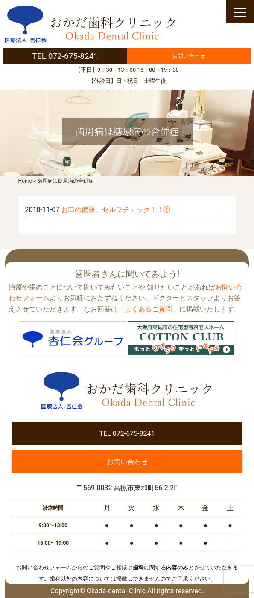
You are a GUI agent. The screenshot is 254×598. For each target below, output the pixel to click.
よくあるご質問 (148, 309)
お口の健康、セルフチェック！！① (115, 210)
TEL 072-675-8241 (65, 56)
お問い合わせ (188, 56)
